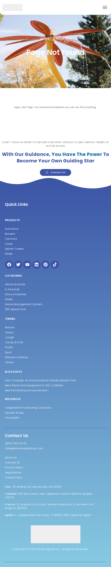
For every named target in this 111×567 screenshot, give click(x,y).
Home (45, 38)
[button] (105, 7)
